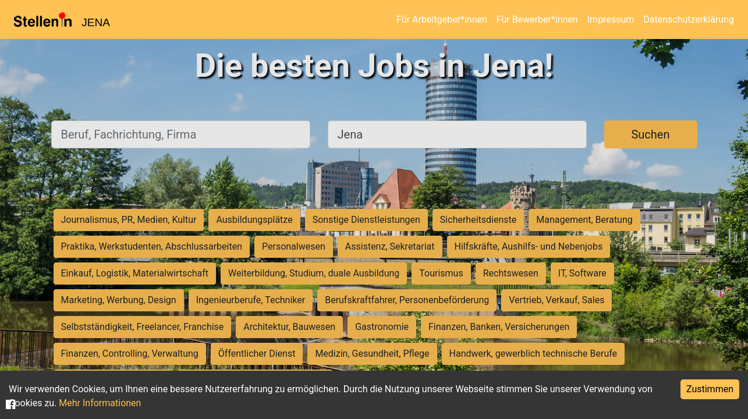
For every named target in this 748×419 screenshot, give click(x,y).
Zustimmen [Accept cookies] (709, 389)
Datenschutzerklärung (688, 19)
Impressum (610, 19)
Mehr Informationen (100, 403)
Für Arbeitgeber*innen (441, 19)
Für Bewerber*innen (537, 19)
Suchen (650, 134)
